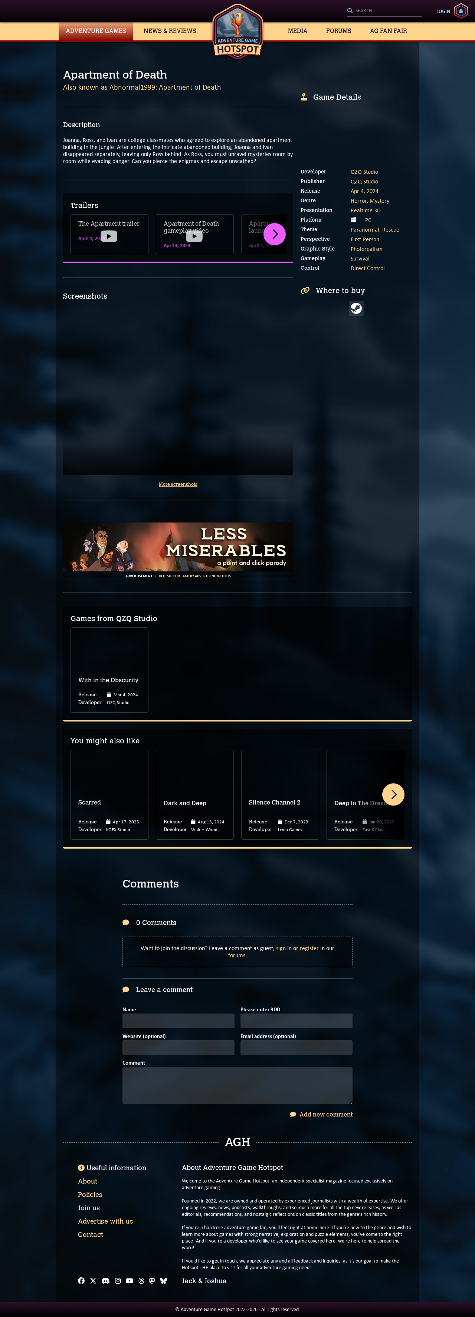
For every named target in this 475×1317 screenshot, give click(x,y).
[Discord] (105, 1281)
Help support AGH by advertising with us (195, 576)
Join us (89, 1208)
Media (298, 30)
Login (443, 11)
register (309, 948)
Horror (359, 200)
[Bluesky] (163, 1281)
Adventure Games (96, 30)
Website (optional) (144, 1037)
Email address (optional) (268, 1037)
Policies (90, 1195)
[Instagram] (118, 1281)
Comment (133, 1063)
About (87, 1181)
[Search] (384, 11)
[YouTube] (129, 1281)
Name (129, 1010)
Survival (360, 258)
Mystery (379, 200)
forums (236, 955)
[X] (93, 1281)
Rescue (390, 229)
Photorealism (367, 248)
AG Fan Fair (388, 30)
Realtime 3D (366, 210)
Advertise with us (105, 1221)
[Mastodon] (152, 1281)
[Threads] (141, 1281)
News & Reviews (170, 30)
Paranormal (365, 229)
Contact (90, 1235)
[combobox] (384, 11)
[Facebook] (81, 1281)
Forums (338, 30)
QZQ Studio (364, 171)
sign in (284, 948)
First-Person (365, 239)
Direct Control (368, 268)
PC (368, 219)
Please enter (260, 1010)
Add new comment (321, 1114)
